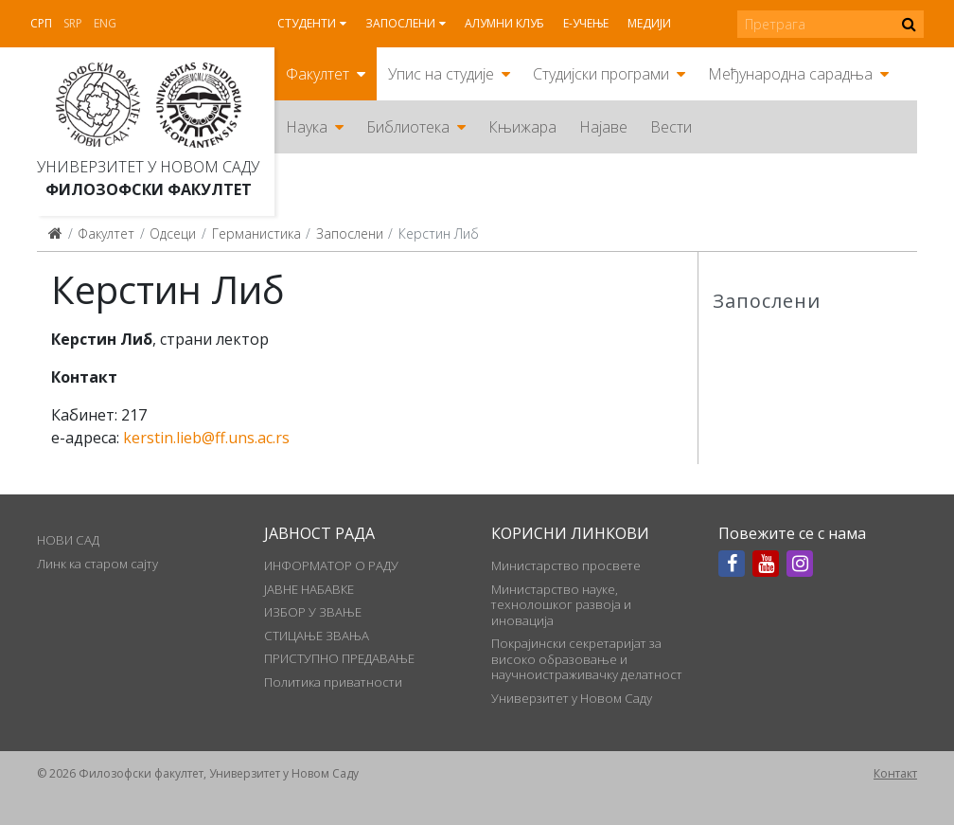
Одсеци (173, 233)
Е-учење (586, 23)
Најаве (603, 127)
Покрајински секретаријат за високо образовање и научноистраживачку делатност (586, 659)
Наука (306, 127)
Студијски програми (601, 73)
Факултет (317, 73)
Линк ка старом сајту (97, 563)
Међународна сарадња (790, 73)
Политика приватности (333, 681)
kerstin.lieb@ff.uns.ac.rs (206, 437)
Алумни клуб (504, 23)
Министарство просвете (566, 565)
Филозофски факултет (148, 189)
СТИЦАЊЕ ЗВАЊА (316, 635)
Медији (649, 23)
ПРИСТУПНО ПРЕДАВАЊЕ (339, 658)
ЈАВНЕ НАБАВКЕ (309, 589)
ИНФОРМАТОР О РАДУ (331, 565)
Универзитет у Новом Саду (148, 166)
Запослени (400, 23)
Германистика (256, 233)
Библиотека (408, 127)
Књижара (522, 127)
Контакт (895, 773)
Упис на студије (441, 73)
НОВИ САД (68, 539)
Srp (72, 23)
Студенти (306, 23)
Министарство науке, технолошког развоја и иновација (561, 605)
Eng (105, 23)
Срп (41, 23)
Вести (671, 127)
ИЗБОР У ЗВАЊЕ (313, 611)
